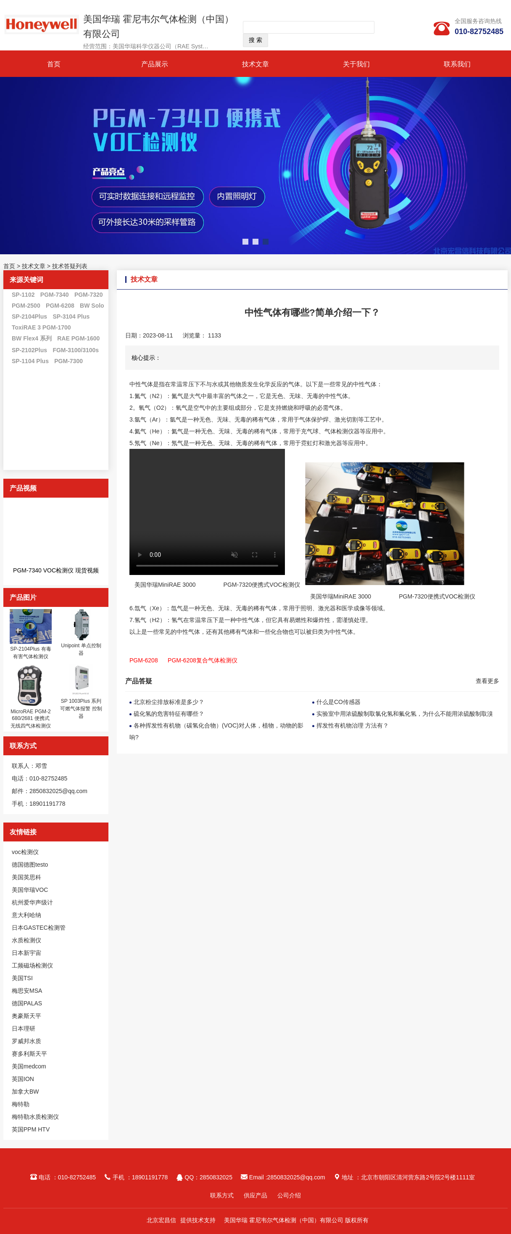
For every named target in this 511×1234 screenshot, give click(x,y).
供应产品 (255, 1195)
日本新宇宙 (26, 952)
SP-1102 (23, 294)
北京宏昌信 (161, 1220)
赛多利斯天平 (29, 1053)
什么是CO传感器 (338, 702)
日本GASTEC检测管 (39, 927)
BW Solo (92, 305)
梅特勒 (20, 1104)
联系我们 (457, 64)
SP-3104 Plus (71, 316)
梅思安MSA (27, 990)
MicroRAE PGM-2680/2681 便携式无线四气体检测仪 (31, 719)
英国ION (23, 1079)
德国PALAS (27, 1003)
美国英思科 (26, 877)
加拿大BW (25, 1091)
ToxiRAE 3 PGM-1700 (41, 327)
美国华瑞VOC (30, 889)
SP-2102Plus (29, 350)
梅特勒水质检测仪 (35, 1116)
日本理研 (23, 1028)
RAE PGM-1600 (78, 338)
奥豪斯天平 (26, 1016)
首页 (54, 64)
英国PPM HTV (31, 1129)
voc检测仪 (25, 852)
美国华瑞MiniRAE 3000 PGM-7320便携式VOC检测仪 (217, 584)
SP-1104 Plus (30, 361)
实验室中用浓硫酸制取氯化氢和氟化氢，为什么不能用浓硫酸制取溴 (404, 713)
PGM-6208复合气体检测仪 (202, 660)
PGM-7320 (88, 294)
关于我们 (356, 64)
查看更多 (487, 681)
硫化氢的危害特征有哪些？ (169, 713)
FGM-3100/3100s (76, 350)
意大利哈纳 (26, 915)
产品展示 (154, 64)
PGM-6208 (60, 305)
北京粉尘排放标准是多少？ (169, 702)
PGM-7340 (54, 294)
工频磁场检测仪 (32, 965)
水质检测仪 (26, 940)
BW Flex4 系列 (32, 338)
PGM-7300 (68, 361)
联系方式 (222, 1195)
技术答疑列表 (69, 266)
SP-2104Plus (29, 316)
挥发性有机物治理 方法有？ (352, 725)
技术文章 (255, 64)
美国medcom (29, 1066)
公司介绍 (289, 1195)
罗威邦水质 (26, 1041)
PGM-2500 (26, 305)
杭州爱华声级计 (32, 902)
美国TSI (22, 978)
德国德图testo (30, 864)
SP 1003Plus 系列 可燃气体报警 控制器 (81, 708)
